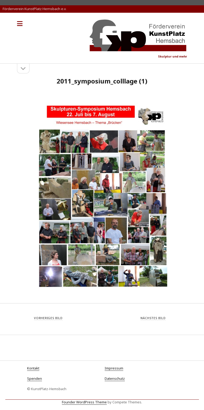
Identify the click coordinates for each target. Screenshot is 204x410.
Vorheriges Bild (48, 318)
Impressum (114, 368)
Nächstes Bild (153, 318)
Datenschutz (115, 378)
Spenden (34, 378)
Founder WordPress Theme (84, 402)
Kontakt (33, 368)
